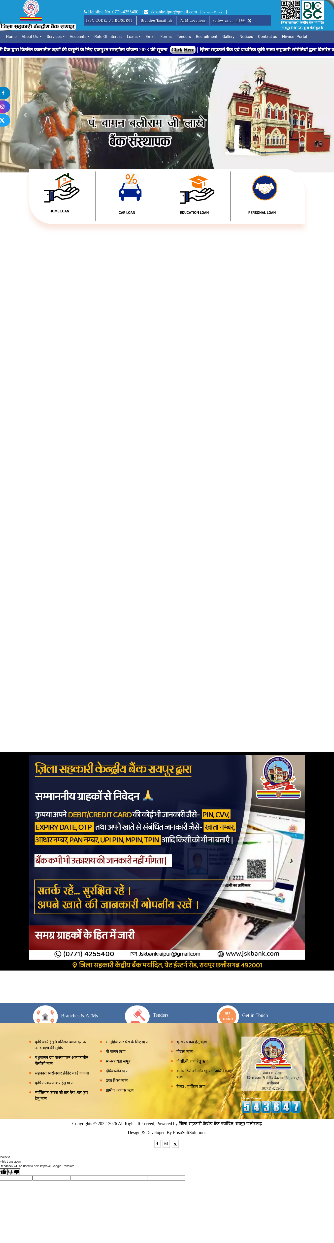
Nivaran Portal (294, 36)
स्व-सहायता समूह (118, 1061)
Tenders (184, 36)
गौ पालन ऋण (116, 1051)
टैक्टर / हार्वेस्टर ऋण (190, 1086)
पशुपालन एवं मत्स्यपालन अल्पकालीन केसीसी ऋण (61, 1060)
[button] (309, 115)
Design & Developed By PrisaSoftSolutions (167, 1132)
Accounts (78, 36)
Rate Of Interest (108, 36)
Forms (166, 36)
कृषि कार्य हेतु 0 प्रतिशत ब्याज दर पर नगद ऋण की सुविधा (61, 1045)
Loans (132, 36)
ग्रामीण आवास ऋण (120, 1090)
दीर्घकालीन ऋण (117, 1071)
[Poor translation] (13, 1171)
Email (151, 36)
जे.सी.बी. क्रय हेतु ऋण (192, 1061)
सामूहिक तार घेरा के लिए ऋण (127, 1042)
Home (11, 36)
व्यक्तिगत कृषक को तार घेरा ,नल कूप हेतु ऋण (61, 1095)
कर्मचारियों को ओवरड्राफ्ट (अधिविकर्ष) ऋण (203, 1074)
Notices (246, 36)
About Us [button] (30, 36)
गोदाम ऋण (184, 1051)
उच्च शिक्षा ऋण (117, 1080)
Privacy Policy (212, 12)
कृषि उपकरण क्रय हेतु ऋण (54, 1083)
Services (54, 36)
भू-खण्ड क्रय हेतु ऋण (191, 1042)
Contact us (267, 36)
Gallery (228, 36)
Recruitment (206, 36)
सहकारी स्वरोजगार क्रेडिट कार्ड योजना (62, 1073)
